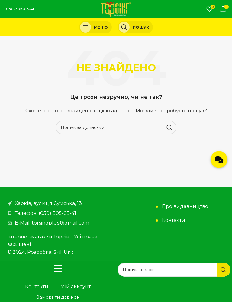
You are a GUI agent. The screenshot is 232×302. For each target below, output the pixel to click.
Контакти (173, 220)
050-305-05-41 (20, 9)
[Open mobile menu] (95, 27)
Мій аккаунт (75, 286)
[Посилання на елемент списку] (60, 213)
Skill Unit (64, 252)
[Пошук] (135, 27)
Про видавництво (185, 206)
